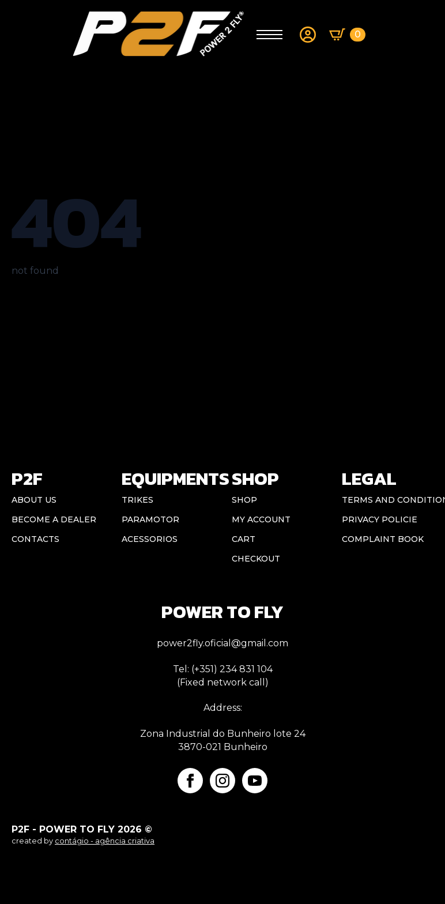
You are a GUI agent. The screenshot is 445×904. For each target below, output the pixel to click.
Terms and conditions (387, 500)
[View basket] (347, 34)
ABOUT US (34, 500)
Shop (244, 500)
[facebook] (190, 780)
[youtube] (254, 780)
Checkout (256, 558)
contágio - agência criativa (104, 841)
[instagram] (222, 780)
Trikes (137, 500)
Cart (243, 539)
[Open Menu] (269, 34)
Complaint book (383, 539)
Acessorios (150, 539)
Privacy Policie (379, 519)
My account (261, 519)
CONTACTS (35, 539)
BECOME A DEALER (54, 519)
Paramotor (150, 519)
